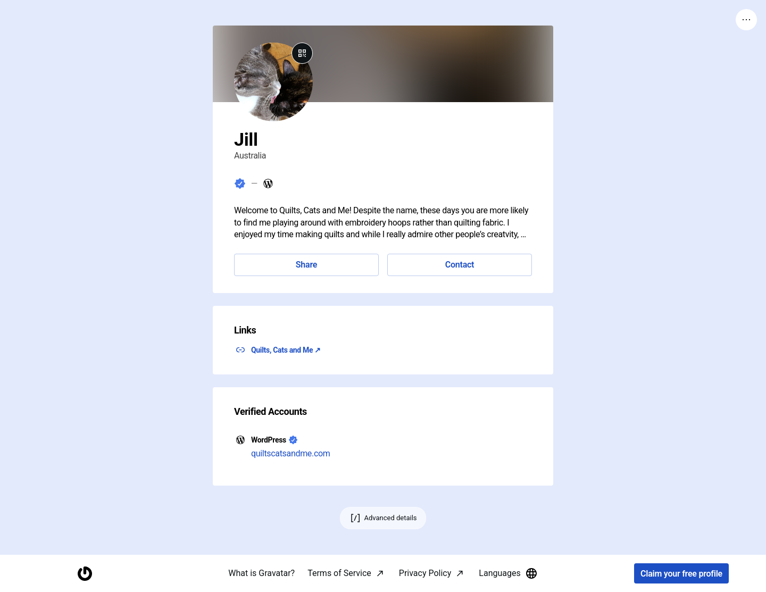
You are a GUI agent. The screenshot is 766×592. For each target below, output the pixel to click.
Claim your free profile (681, 574)
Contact (459, 265)
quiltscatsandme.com (290, 453)
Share (306, 265)
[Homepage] (84, 573)
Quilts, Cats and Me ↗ (286, 350)
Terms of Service (339, 573)
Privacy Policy (425, 573)
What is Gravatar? (261, 573)
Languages (508, 573)
